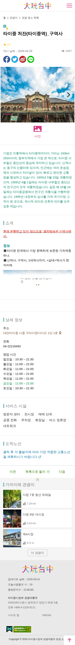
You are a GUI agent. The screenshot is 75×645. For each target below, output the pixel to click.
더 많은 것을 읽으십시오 (36, 280)
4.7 (7, 44)
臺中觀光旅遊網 (37, 5)
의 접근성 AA (22, 629)
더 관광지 (37, 552)
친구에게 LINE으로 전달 (30, 59)
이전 (13, 471)
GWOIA (46, 615)
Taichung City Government (37, 569)
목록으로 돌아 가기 (37, 473)
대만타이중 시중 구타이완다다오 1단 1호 (31, 333)
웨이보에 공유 (22, 59)
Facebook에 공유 (6, 59)
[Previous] (7, 94)
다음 (62, 471)
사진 (37, 136)
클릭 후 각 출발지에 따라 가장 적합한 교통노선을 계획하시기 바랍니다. (36, 454)
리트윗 (14, 59)
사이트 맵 (13, 615)
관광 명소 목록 (30, 17)
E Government (9, 629)
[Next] (68, 94)
